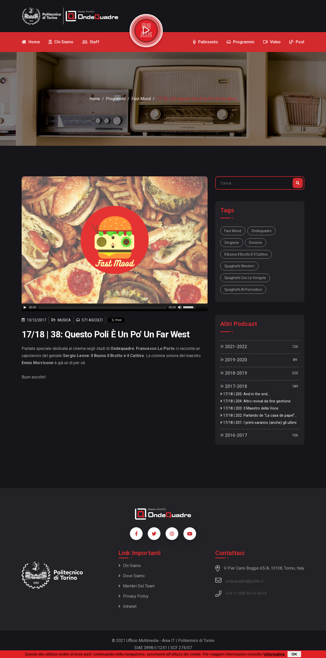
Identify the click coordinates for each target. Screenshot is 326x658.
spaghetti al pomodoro (243, 289)
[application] (115, 307)
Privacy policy (133, 596)
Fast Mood (141, 98)
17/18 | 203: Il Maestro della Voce (249, 408)
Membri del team (136, 586)
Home (94, 98)
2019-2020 (233, 359)
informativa (274, 654)
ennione (255, 243)
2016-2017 (233, 435)
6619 (262, 593)
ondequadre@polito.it (239, 580)
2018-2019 (233, 373)
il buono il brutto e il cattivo (246, 254)
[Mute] (180, 307)
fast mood (232, 231)
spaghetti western (239, 266)
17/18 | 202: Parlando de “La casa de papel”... (258, 415)
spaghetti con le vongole (245, 278)
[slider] (102, 307)
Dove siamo (131, 575)
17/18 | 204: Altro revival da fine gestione (255, 401)
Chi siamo (129, 565)
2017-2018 (233, 386)
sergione (231, 243)
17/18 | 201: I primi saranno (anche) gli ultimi (258, 422)
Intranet (127, 606)
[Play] (25, 307)
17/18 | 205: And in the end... (245, 394)
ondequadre (261, 231)
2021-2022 (233, 346)
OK (294, 654)
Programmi (116, 98)
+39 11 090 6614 (240, 593)
